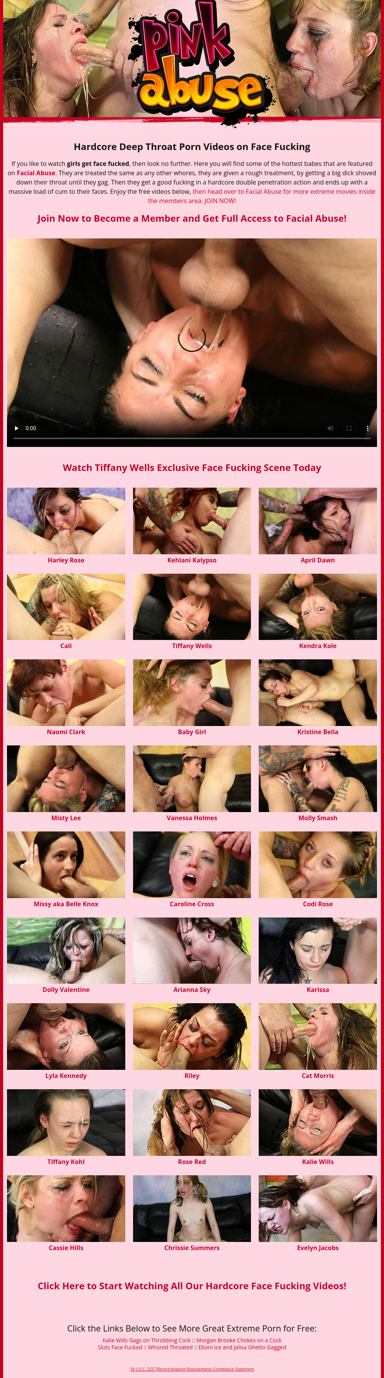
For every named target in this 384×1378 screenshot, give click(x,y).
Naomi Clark (66, 732)
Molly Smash (317, 818)
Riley (191, 1075)
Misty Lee (66, 818)
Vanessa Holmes (192, 818)
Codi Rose (318, 904)
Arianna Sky (192, 989)
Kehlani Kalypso (191, 560)
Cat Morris (318, 1075)
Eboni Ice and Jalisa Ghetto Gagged (242, 1347)
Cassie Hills (66, 1247)
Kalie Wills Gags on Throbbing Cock (146, 1340)
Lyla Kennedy (66, 1075)
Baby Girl (192, 732)
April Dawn (318, 560)
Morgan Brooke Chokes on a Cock (239, 1340)
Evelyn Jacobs (318, 1247)
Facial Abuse (36, 173)
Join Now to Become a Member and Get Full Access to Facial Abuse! (192, 218)
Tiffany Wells (192, 646)
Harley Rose (66, 560)
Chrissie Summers (192, 1247)
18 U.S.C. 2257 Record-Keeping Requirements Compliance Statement (192, 1369)
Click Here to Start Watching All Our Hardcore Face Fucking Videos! (192, 1285)
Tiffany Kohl (66, 1161)
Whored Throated (170, 1347)
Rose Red (192, 1161)
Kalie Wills (318, 1161)
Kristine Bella (317, 732)
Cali (66, 646)
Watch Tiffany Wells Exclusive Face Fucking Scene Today (192, 467)
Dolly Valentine (66, 989)
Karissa (318, 989)
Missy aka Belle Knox (66, 904)
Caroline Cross (192, 904)
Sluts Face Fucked (120, 1347)
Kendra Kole (318, 646)
